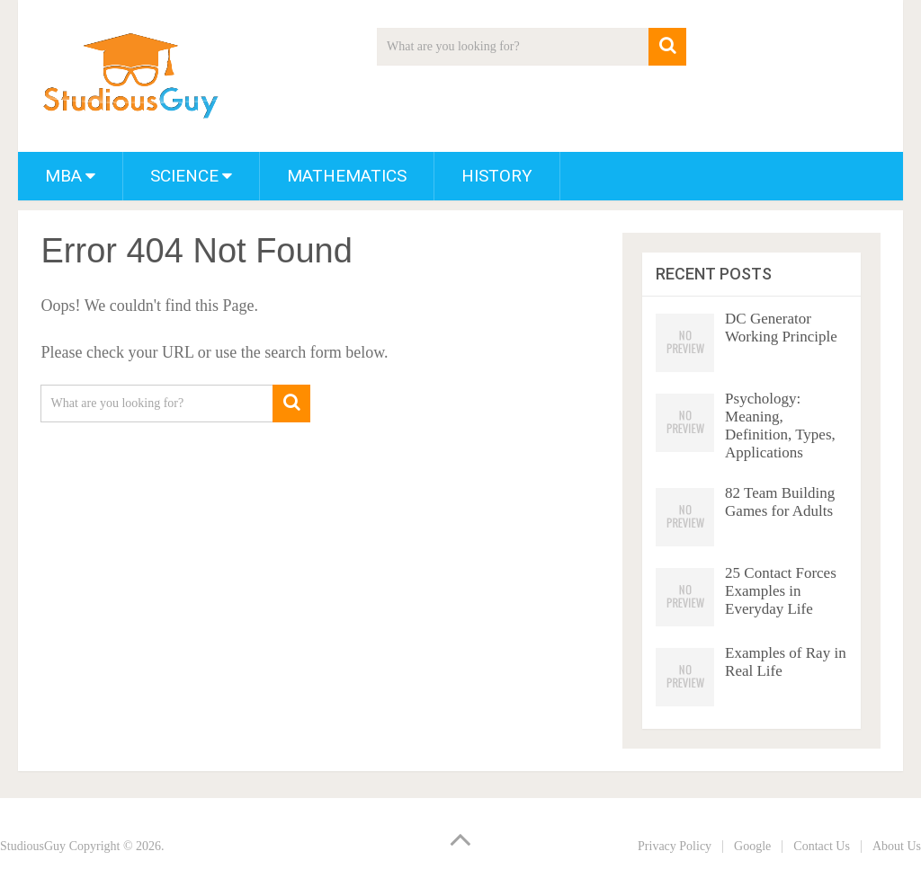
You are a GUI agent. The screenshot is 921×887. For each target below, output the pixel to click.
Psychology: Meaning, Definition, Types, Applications (780, 425)
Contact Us (821, 846)
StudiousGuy (33, 846)
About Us (896, 846)
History (496, 175)
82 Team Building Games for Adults (780, 501)
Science (184, 175)
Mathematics (347, 175)
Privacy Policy (674, 846)
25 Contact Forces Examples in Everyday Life (780, 590)
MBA (63, 175)
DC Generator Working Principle (781, 327)
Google (752, 846)
